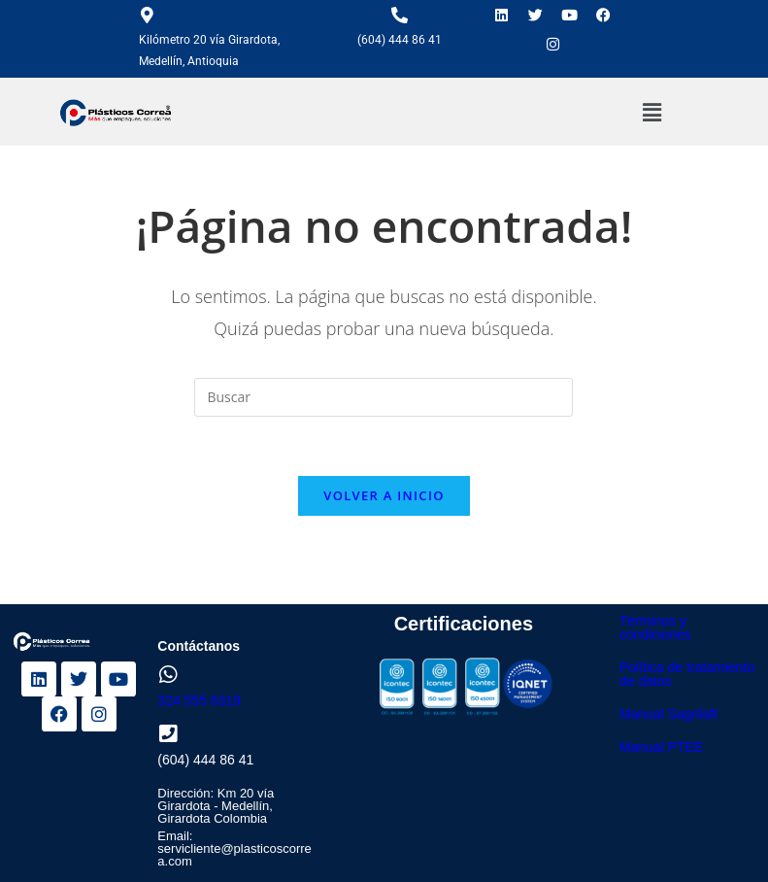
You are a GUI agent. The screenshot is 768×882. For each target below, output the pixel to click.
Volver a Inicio (383, 495)
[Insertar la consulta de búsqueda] (383, 397)
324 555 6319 (199, 700)
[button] (652, 111)
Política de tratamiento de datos (686, 674)
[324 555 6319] (167, 674)
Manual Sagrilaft (668, 714)
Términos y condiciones (655, 627)
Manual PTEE (661, 747)
